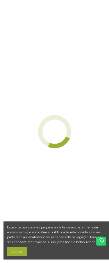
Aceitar (16, 252)
